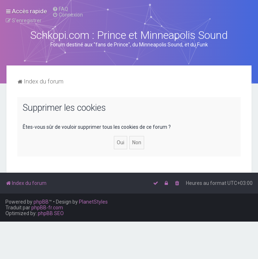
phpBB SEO (51, 213)
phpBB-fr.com (47, 207)
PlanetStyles (93, 202)
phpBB (41, 202)
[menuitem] (60, 9)
